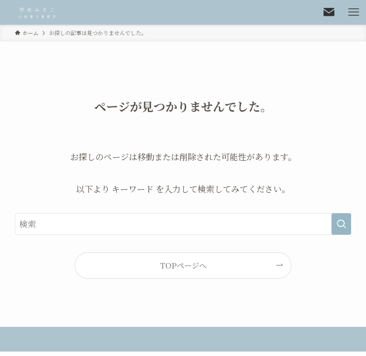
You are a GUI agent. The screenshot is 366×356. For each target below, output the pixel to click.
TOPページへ (183, 265)
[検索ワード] (183, 224)
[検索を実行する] (341, 224)
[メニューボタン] (353, 12)
